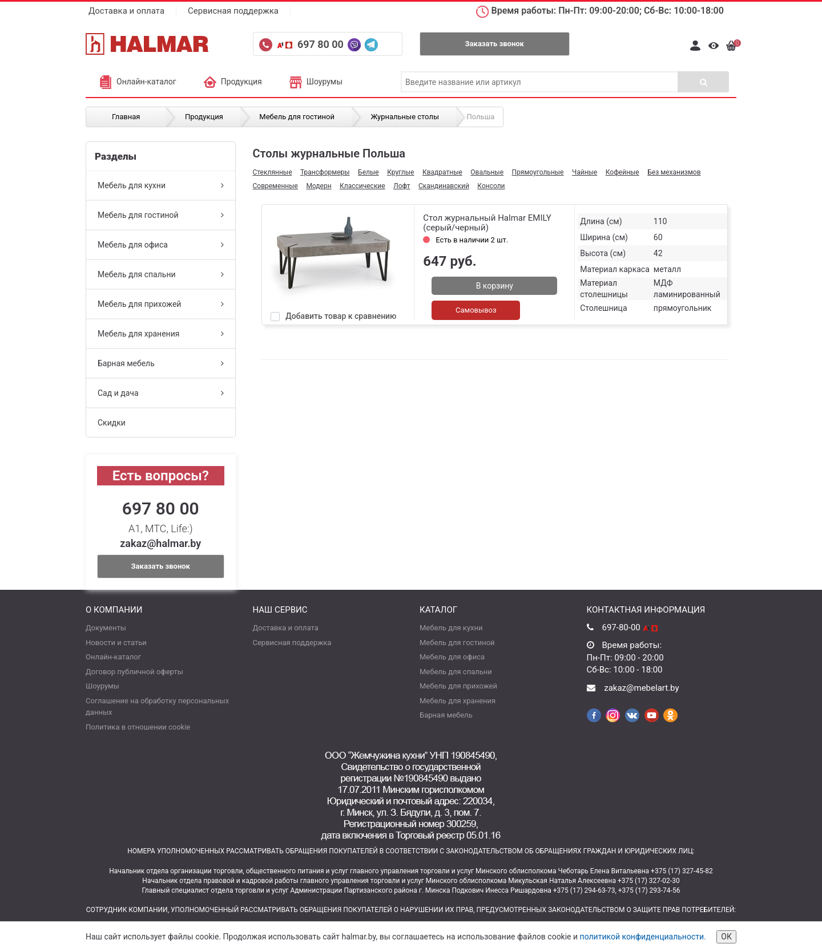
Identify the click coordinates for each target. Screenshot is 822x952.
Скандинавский (443, 186)
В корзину (494, 285)
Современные (275, 186)
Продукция (232, 81)
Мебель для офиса (161, 244)
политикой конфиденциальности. (643, 936)
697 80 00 (321, 44)
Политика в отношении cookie (138, 727)
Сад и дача (161, 393)
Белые (368, 172)
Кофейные (622, 172)
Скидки (112, 422)
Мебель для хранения (161, 333)
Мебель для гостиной (161, 215)
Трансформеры (325, 172)
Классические (362, 186)
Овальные (486, 172)
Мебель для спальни (161, 274)
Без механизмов (673, 172)
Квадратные (442, 172)
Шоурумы (315, 81)
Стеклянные (272, 172)
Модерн (318, 186)
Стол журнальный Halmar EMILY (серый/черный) (487, 223)
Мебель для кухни (161, 185)
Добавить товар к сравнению (340, 316)
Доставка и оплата (126, 11)
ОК (726, 936)
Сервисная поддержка (233, 11)
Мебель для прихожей (161, 304)
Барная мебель (161, 363)
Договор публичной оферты (134, 671)
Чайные (584, 172)
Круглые (400, 172)
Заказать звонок (494, 43)
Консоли (491, 186)
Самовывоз (476, 310)
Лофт (401, 186)
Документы (106, 627)
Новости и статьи (116, 642)
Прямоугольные (538, 172)
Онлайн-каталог (137, 81)
